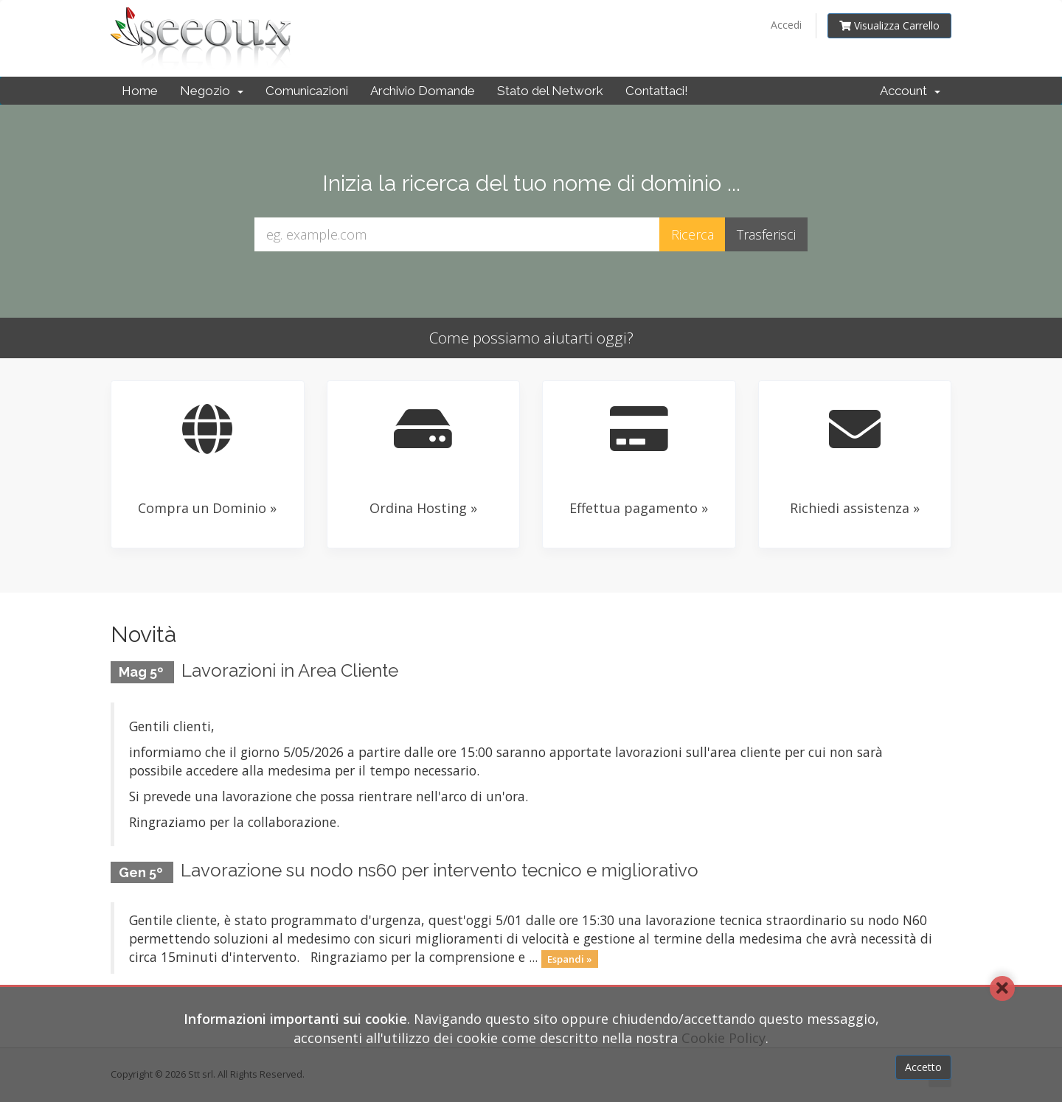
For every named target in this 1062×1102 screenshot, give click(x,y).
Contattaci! (656, 90)
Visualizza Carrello (889, 25)
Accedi (786, 25)
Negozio (211, 90)
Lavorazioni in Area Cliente (289, 670)
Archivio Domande (422, 90)
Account (910, 90)
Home (140, 90)
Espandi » (569, 958)
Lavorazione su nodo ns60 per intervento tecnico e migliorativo (439, 870)
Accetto (923, 1067)
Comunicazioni (307, 90)
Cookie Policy (723, 1038)
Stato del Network (550, 90)
